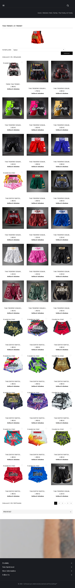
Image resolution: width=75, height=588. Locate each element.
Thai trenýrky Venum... (61, 88)
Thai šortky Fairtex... (13, 198)
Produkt (7, 512)
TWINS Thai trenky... (13, 84)
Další (71, 503)
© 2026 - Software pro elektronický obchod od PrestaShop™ (37, 584)
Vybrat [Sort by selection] (39, 50)
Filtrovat (67, 53)
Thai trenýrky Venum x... (37, 88)
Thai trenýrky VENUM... (37, 162)
